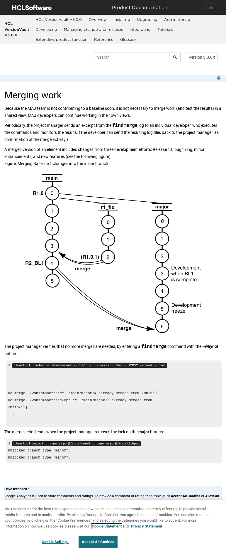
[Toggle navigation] (210, 7)
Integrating (140, 29)
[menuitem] (58, 20)
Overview (98, 19)
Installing (121, 19)
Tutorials (165, 29)
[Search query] (137, 57)
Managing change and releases (93, 29)
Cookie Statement (107, 526)
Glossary (128, 39)
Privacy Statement (146, 526)
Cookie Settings (55, 542)
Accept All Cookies (98, 542)
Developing (46, 29)
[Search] (175, 57)
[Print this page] (219, 78)
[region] (113, 525)
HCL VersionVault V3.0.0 (16, 29)
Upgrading (147, 19)
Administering (177, 19)
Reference (103, 39)
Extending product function (61, 39)
